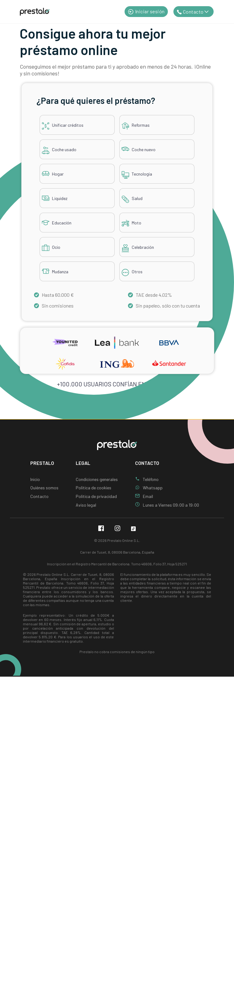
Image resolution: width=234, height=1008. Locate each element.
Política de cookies (93, 487)
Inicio (35, 479)
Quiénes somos (44, 487)
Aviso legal (86, 505)
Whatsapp (153, 487)
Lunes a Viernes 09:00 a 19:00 (171, 505)
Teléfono (151, 479)
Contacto (39, 496)
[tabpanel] (117, 190)
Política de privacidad (96, 496)
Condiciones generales (97, 479)
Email (148, 496)
